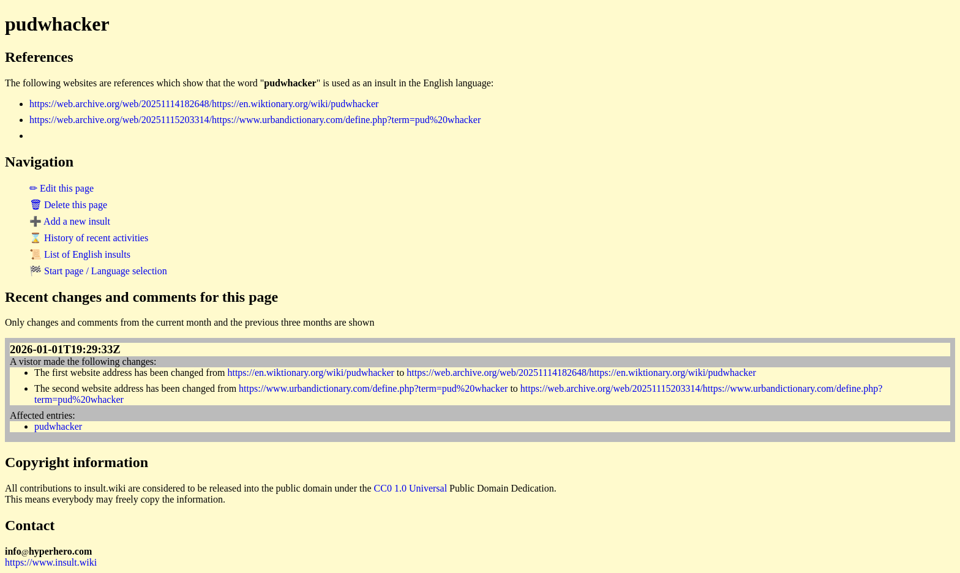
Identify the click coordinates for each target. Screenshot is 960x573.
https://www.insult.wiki (51, 562)
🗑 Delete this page (68, 205)
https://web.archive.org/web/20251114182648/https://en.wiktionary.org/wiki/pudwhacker (203, 104)
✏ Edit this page (61, 188)
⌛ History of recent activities (88, 238)
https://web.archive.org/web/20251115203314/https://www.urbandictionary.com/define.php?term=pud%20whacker (255, 119)
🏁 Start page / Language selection (98, 271)
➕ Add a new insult (69, 221)
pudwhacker (58, 426)
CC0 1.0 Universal (411, 488)
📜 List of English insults (79, 254)
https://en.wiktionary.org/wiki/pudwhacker (310, 372)
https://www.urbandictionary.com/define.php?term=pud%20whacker (373, 388)
